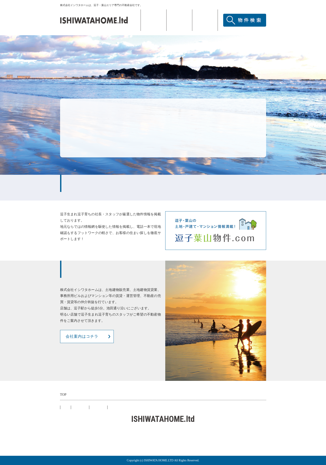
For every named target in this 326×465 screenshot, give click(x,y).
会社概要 (179, 20)
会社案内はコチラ (82, 336)
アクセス (205, 20)
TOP (153, 20)
